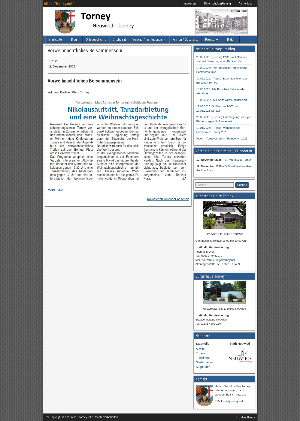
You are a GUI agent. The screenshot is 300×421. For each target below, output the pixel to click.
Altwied (201, 349)
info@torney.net (233, 401)
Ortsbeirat (119, 39)
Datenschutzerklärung (217, 3)
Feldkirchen (203, 358)
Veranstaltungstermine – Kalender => (224, 151)
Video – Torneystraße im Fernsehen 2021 (222, 138)
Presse (210, 39)
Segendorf (203, 367)
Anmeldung (245, 3)
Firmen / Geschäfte (186, 39)
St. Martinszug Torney (238, 159)
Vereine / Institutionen (147, 39)
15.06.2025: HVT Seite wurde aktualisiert (221, 100)
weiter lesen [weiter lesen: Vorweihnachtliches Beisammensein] (56, 189)
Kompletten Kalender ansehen (168, 199)
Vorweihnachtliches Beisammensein (85, 51)
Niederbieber (204, 362)
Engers (200, 353)
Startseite (55, 39)
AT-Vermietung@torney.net (218, 260)
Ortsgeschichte (96, 39)
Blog (74, 39)
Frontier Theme (245, 417)
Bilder (231, 39)
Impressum (190, 3)
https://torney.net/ (59, 3)
